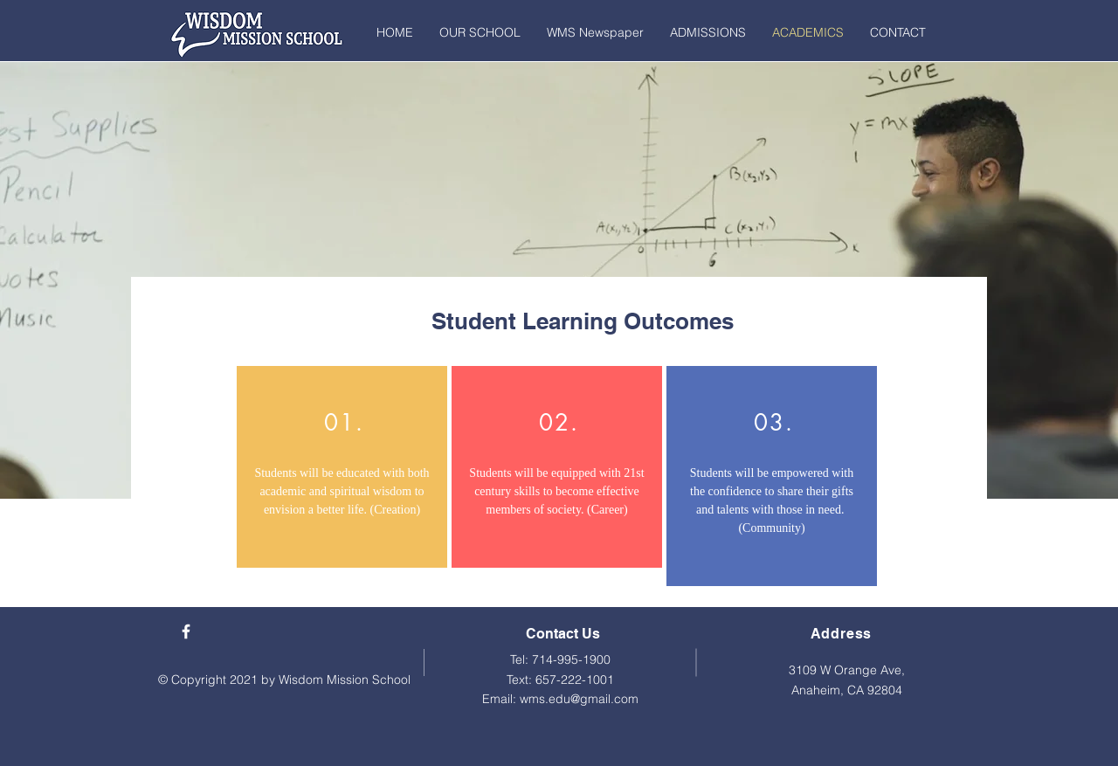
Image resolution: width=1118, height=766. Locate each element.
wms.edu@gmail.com (579, 699)
